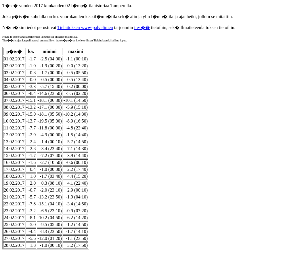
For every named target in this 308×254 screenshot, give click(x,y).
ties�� (142, 27)
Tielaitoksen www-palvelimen (85, 27)
